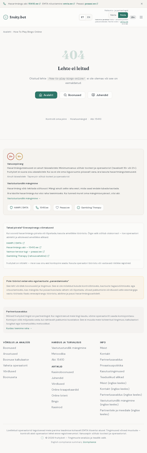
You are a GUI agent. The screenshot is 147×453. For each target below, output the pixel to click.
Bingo (55, 401)
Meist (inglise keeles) (113, 383)
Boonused (72, 95)
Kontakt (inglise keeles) (114, 389)
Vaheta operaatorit (15, 365)
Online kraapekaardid (65, 389)
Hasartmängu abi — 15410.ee (23, 247)
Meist (103, 348)
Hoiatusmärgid (78, 119)
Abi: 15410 (95, 119)
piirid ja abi (124, 22)
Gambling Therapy (89, 207)
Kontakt (105, 353)
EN (88, 17)
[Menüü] (141, 17)
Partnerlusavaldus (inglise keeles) (121, 394)
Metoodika (58, 353)
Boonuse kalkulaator (16, 359)
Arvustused (10, 353)
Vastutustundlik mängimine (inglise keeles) (117, 402)
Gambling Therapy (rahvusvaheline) (27, 256)
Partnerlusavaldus (111, 359)
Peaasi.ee (63, 207)
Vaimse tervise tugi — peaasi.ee (25, 251)
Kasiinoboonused (63, 372)
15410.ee (34, 3)
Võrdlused (9, 371)
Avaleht (7, 31)
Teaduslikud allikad (112, 377)
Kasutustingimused (112, 371)
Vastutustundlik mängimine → (24, 198)
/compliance (89, 442)
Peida (123, 15)
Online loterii (60, 395)
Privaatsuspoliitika (111, 365)
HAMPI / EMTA (19, 207)
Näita (113, 15)
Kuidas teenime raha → (19, 328)
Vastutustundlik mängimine (69, 348)
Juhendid (100, 95)
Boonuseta (10, 377)
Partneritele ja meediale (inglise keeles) (120, 412)
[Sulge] (142, 4)
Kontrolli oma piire (56, 119)
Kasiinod (57, 407)
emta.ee (69, 3)
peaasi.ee (91, 3)
